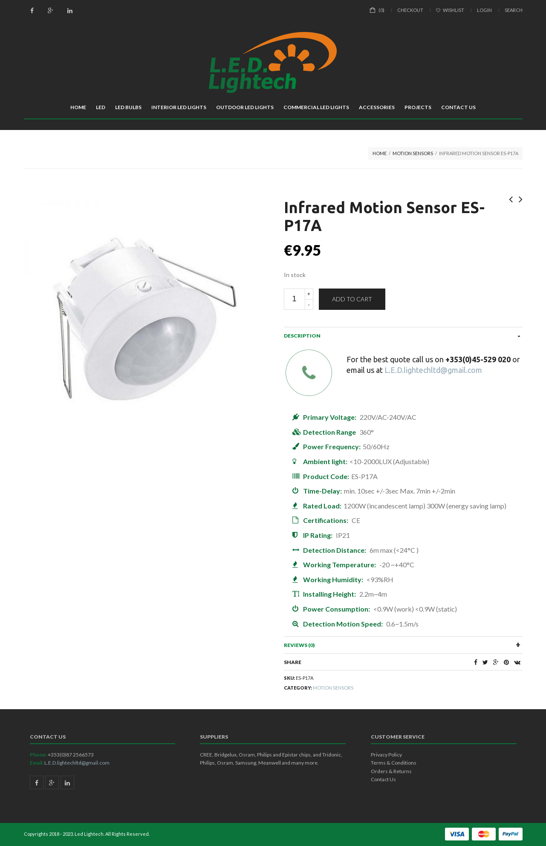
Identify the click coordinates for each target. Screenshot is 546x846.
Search (514, 10)
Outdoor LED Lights (245, 107)
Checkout (410, 10)
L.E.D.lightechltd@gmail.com (433, 370)
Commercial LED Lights (316, 107)
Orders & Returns (391, 771)
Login (484, 10)
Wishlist (450, 10)
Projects (417, 107)
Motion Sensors (413, 153)
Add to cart (352, 299)
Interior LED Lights (178, 107)
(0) (381, 10)
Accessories (377, 107)
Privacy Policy (386, 754)
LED (100, 107)
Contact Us (458, 107)
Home (78, 107)
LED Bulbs (128, 107)
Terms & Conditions (393, 762)
